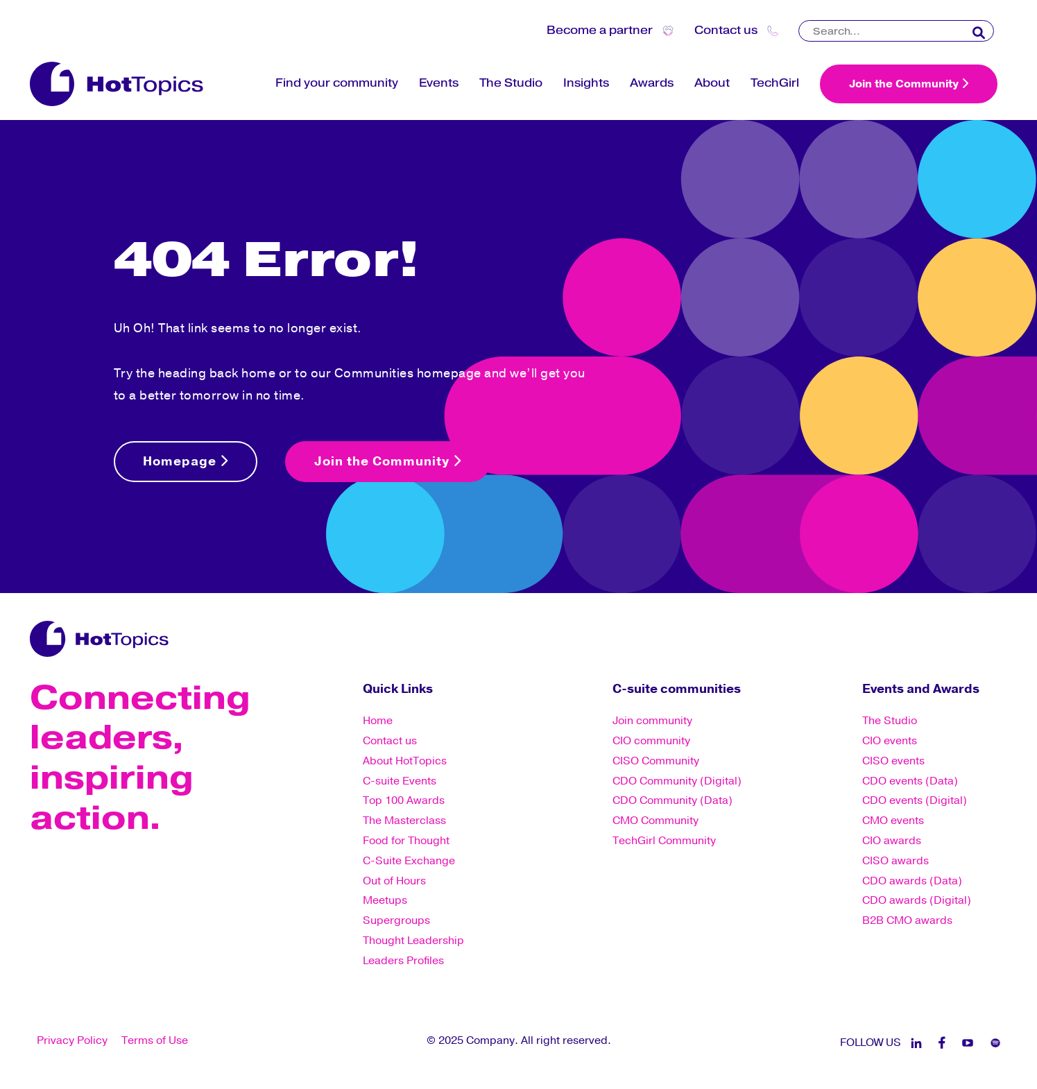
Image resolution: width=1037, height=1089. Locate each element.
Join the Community (908, 84)
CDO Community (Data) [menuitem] (672, 800)
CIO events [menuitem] (889, 740)
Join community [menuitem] (652, 720)
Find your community (336, 82)
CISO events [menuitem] (893, 761)
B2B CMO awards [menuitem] (907, 920)
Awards (652, 82)
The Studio (510, 82)
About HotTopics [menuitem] (405, 761)
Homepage (185, 461)
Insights (586, 82)
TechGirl (775, 82)
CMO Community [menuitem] (655, 820)
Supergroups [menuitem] (396, 920)
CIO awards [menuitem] (891, 840)
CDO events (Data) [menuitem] (910, 781)
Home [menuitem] (378, 720)
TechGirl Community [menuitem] (664, 840)
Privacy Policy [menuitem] (72, 1040)
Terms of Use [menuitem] (154, 1040)
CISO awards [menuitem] (895, 860)
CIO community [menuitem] (651, 740)
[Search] (896, 31)
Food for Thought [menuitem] (406, 840)
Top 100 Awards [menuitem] (404, 800)
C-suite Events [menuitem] (399, 781)
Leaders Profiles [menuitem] (403, 960)
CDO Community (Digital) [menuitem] (677, 781)
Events (438, 82)
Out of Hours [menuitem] (394, 881)
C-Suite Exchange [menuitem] (409, 860)
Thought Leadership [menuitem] (413, 940)
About (712, 82)
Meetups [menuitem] (385, 900)
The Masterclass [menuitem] (404, 820)
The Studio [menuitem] (889, 720)
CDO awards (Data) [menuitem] (912, 881)
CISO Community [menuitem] (655, 761)
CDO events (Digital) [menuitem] (914, 800)
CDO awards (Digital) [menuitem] (916, 900)
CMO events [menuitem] (893, 820)
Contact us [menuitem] (390, 740)
